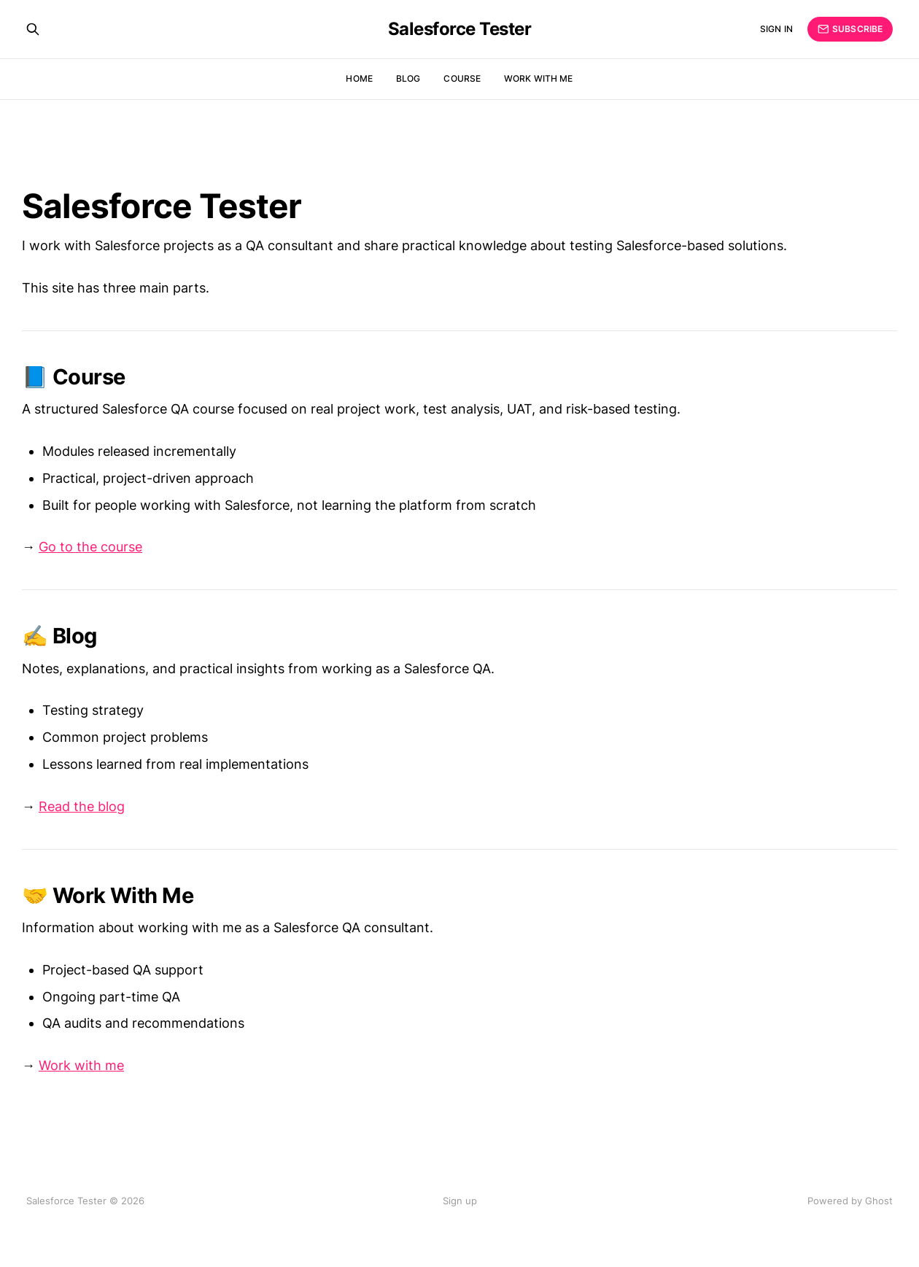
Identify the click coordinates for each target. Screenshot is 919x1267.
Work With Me (538, 78)
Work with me (81, 1065)
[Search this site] (33, 29)
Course (462, 78)
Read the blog (82, 806)
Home (359, 78)
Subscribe (850, 29)
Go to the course (90, 546)
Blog (408, 78)
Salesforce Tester (460, 29)
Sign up (460, 1200)
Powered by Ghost (850, 1200)
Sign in (776, 28)
